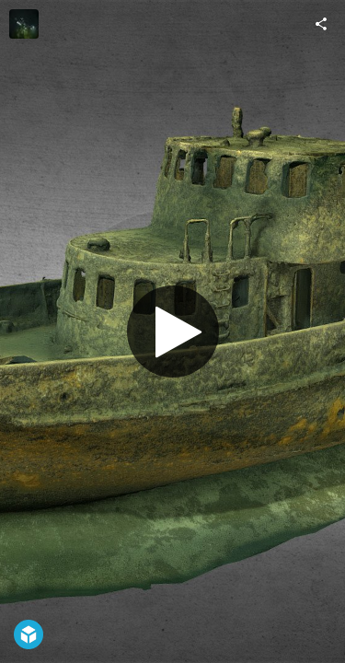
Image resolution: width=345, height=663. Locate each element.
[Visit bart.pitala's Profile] (24, 24)
